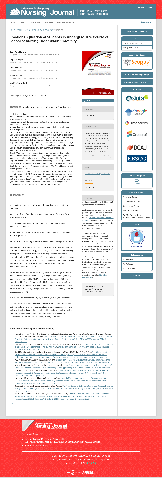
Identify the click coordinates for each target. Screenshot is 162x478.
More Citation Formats (96, 156)
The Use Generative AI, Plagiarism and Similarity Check (136, 216)
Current (35, 22)
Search (146, 22)
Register (140, 7)
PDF (88, 101)
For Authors (128, 264)
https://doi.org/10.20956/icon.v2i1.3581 (31, 95)
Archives (48, 22)
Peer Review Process (131, 201)
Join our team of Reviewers (136, 82)
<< (11, 403)
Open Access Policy (131, 206)
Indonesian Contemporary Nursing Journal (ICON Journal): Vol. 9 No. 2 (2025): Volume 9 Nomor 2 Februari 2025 (61, 397)
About (22, 22)
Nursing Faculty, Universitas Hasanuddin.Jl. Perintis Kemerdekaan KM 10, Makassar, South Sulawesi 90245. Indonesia (62, 440)
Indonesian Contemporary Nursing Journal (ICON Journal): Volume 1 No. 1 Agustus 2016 (71, 367)
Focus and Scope (130, 197)
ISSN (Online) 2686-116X (133, 47)
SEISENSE (92, 463)
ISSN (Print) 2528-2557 (132, 43)
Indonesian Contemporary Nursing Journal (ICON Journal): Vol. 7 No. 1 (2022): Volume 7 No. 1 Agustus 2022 (62, 357)
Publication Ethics (130, 210)
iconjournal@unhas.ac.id (37, 445)
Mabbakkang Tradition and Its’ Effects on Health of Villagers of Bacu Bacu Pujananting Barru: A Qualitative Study (61, 379)
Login (150, 7)
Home (12, 22)
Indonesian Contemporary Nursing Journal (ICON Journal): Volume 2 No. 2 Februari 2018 (72, 362)
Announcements (65, 22)
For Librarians (129, 268)
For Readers (128, 259)
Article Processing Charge (137, 74)
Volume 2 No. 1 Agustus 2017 (40, 30)
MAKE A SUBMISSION (137, 31)
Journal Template (137, 175)
